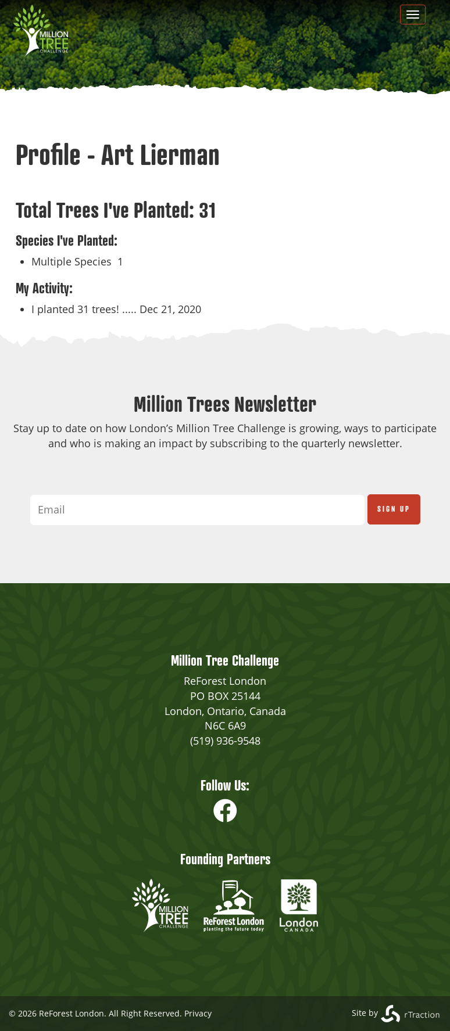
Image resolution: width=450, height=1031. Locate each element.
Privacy (198, 1013)
